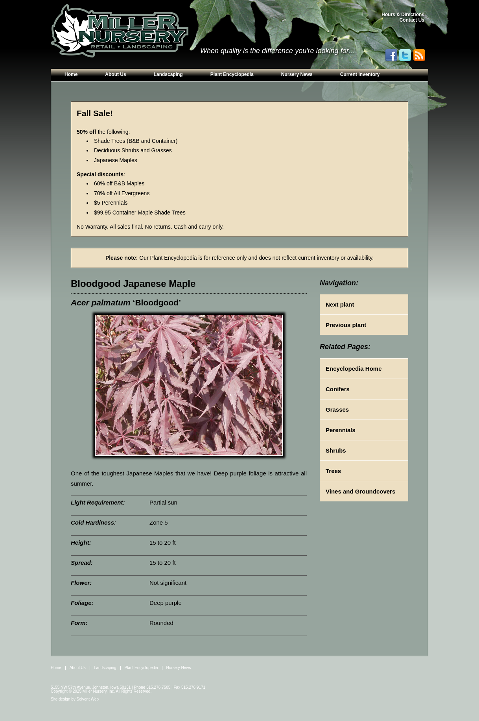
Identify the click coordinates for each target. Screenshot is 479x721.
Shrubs (336, 450)
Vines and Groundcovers (360, 491)
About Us (115, 74)
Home (70, 74)
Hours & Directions (402, 14)
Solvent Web (88, 699)
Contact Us (412, 20)
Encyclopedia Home (354, 368)
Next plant (340, 304)
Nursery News (297, 74)
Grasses (337, 409)
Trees (333, 471)
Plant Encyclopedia (232, 74)
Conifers (338, 389)
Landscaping (168, 74)
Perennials (341, 430)
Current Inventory (360, 74)
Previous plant (346, 325)
